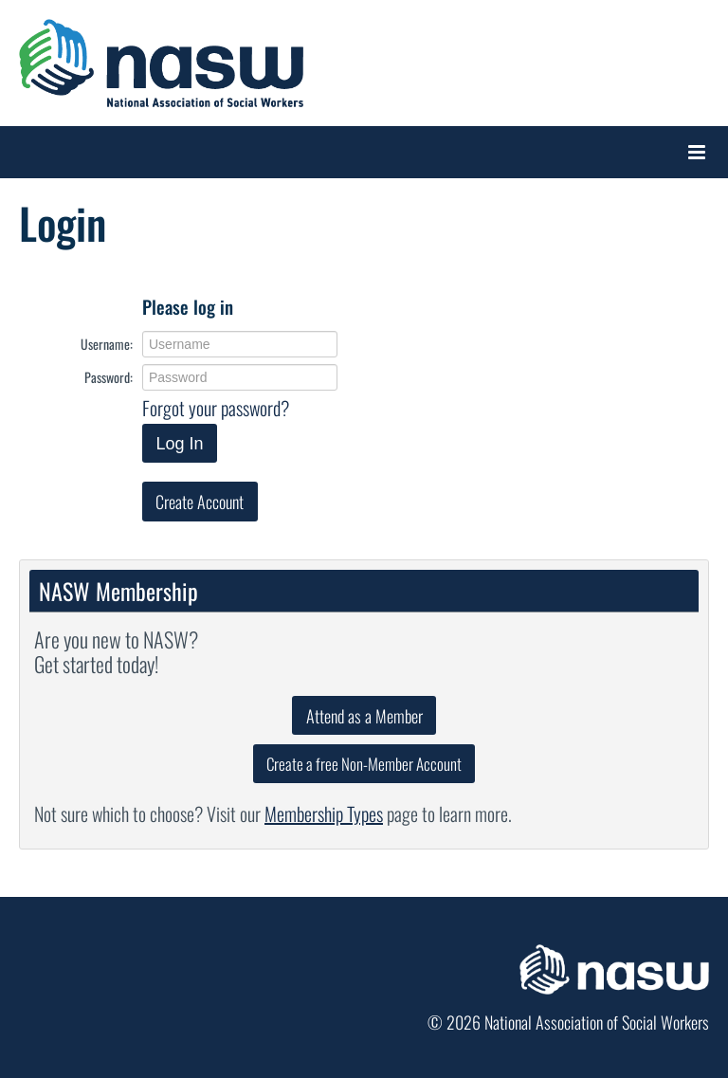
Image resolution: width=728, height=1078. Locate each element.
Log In (179, 443)
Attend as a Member (364, 715)
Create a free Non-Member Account (364, 764)
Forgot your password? (215, 407)
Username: (107, 344)
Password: (108, 377)
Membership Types (323, 813)
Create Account (199, 501)
